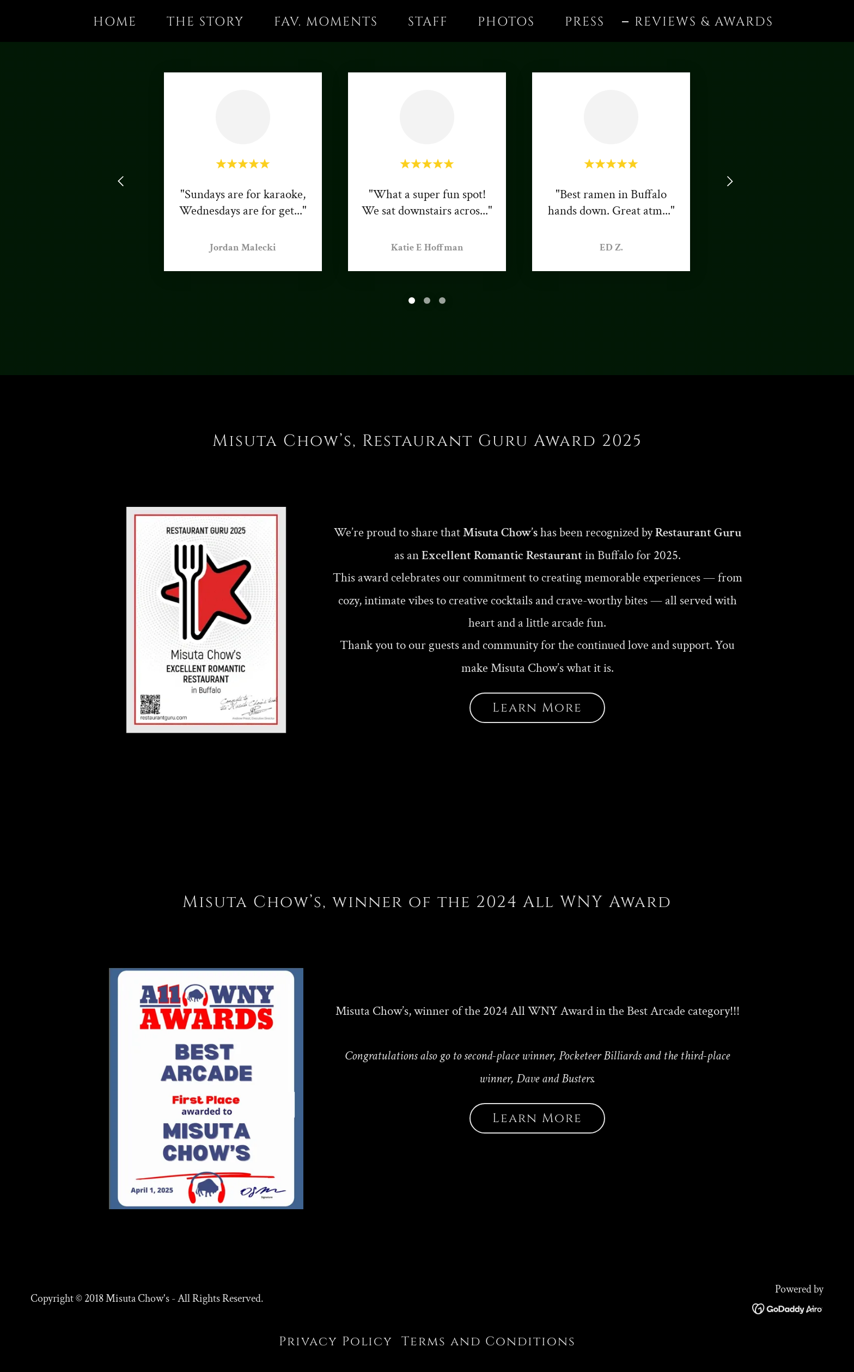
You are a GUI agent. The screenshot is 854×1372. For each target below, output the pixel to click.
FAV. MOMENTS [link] (326, 22)
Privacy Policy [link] (336, 1341)
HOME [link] (115, 22)
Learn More (537, 708)
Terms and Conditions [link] (488, 1341)
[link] (787, 1308)
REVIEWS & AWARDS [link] (704, 22)
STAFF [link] (428, 22)
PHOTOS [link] (506, 22)
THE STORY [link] (205, 22)
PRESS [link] (585, 22)
